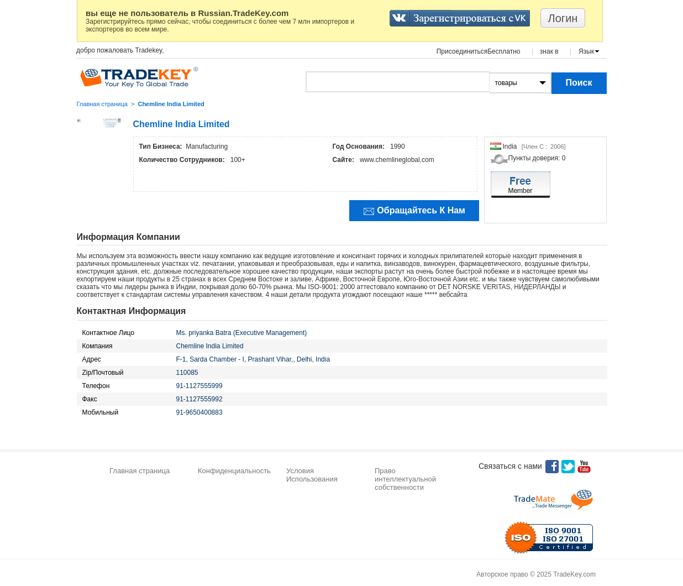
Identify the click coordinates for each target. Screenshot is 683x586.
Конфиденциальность (234, 471)
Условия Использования (312, 475)
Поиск (578, 82)
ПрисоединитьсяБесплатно (479, 51)
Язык (586, 51)
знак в (549, 51)
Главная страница (102, 104)
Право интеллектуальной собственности (405, 479)
